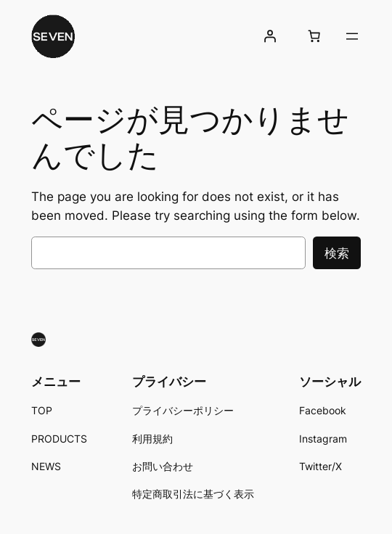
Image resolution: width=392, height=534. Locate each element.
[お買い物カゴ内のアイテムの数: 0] (314, 36)
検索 (336, 253)
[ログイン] (270, 36)
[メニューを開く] (352, 36)
